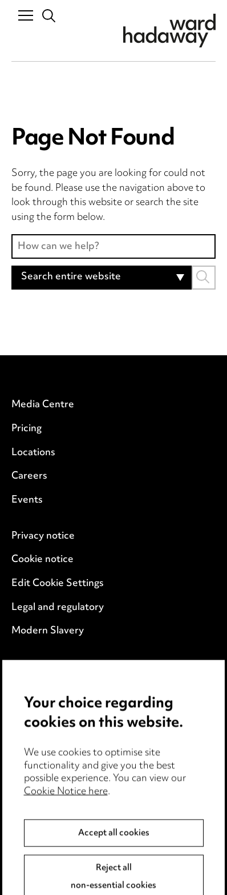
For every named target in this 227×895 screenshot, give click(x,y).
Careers (29, 476)
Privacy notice (43, 536)
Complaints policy (51, 738)
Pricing (26, 429)
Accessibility (39, 715)
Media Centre (42, 405)
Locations (33, 453)
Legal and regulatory (57, 607)
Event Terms (39, 691)
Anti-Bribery (39, 667)
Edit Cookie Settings (57, 583)
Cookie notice (42, 559)
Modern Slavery (47, 631)
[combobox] (101, 278)
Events (27, 500)
